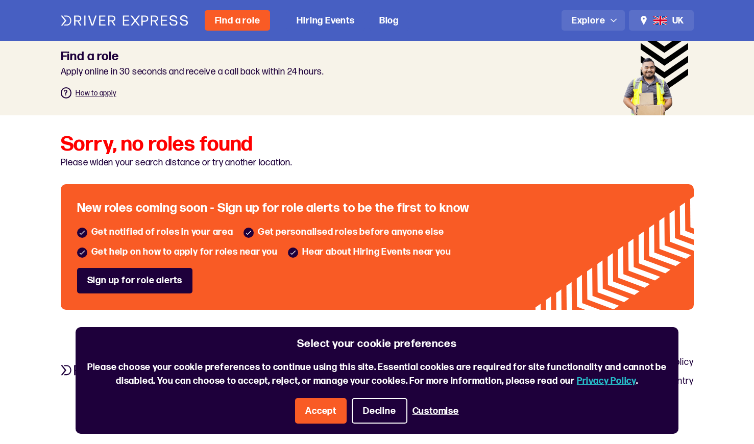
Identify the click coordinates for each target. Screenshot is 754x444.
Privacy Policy (606, 381)
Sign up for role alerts (134, 280)
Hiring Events (325, 20)
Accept (320, 411)
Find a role (237, 20)
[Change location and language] (661, 20)
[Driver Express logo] (124, 20)
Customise (435, 411)
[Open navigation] (593, 20)
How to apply (96, 93)
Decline (379, 411)
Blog (389, 20)
